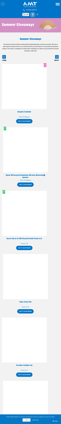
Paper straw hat (45, 141)
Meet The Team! (19, 391)
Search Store (3, 4)
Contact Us (18, 388)
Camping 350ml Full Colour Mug (16, 281)
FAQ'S (42, 386)
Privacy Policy (18, 396)
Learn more (35, 420)
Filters (4, 57)
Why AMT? (18, 390)
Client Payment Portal (42, 396)
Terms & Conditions (19, 400)
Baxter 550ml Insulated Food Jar (45, 234)
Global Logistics (19, 384)
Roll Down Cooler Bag (16, 327)
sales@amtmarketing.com (35, 380)
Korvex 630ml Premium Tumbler (16, 234)
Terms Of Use (18, 398)
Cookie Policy (42, 400)
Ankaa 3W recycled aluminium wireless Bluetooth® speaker (45, 96)
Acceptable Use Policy (42, 398)
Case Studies (19, 393)
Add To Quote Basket (16, 104)
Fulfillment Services (19, 386)
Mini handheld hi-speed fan (45, 188)
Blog (42, 384)
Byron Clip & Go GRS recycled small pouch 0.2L (16, 142)
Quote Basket (37, 14)
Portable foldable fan (16, 188)
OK (26, 420)
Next (41, 352)
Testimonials (42, 388)
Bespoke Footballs (16, 95)
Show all (30, 358)
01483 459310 (31, 10)
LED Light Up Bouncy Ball (45, 327)
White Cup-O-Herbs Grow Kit (45, 281)
